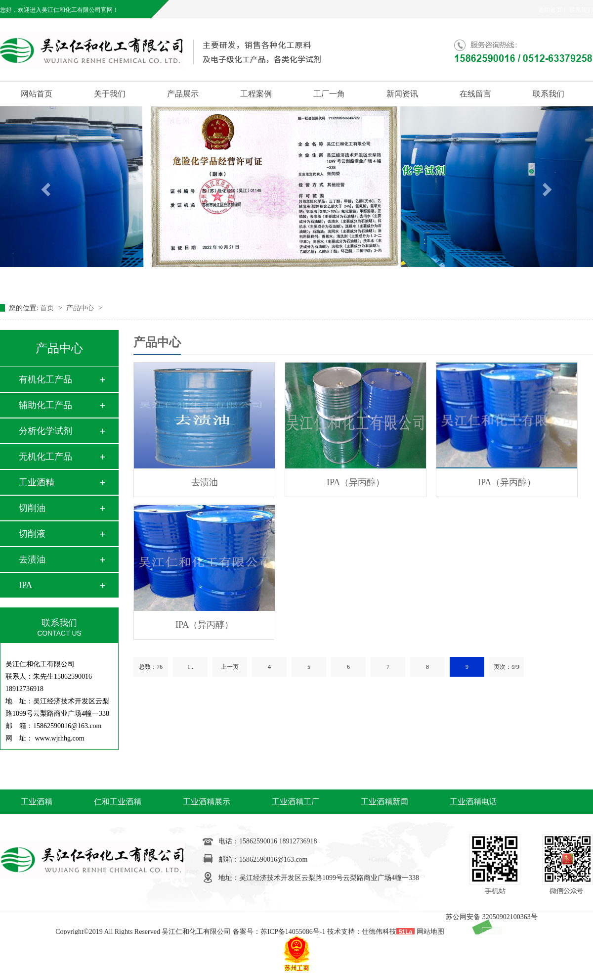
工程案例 (256, 94)
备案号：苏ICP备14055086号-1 (279, 931)
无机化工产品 (45, 457)
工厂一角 (329, 94)
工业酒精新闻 (384, 801)
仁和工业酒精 (117, 801)
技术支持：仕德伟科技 (361, 931)
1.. (190, 666)
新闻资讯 (402, 94)
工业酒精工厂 (295, 801)
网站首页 (36, 94)
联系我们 (581, 9)
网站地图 (430, 931)
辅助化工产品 (45, 405)
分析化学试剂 (45, 431)
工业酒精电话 (473, 801)
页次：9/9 (506, 666)
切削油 (32, 508)
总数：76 (151, 666)
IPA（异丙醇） (355, 482)
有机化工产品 (45, 379)
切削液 (32, 534)
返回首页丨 (553, 9)
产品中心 (81, 308)
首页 (48, 308)
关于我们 (110, 94)
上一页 (230, 666)
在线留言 (475, 94)
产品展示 (183, 94)
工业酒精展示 (206, 801)
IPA (25, 585)
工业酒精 (36, 482)
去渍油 (32, 559)
